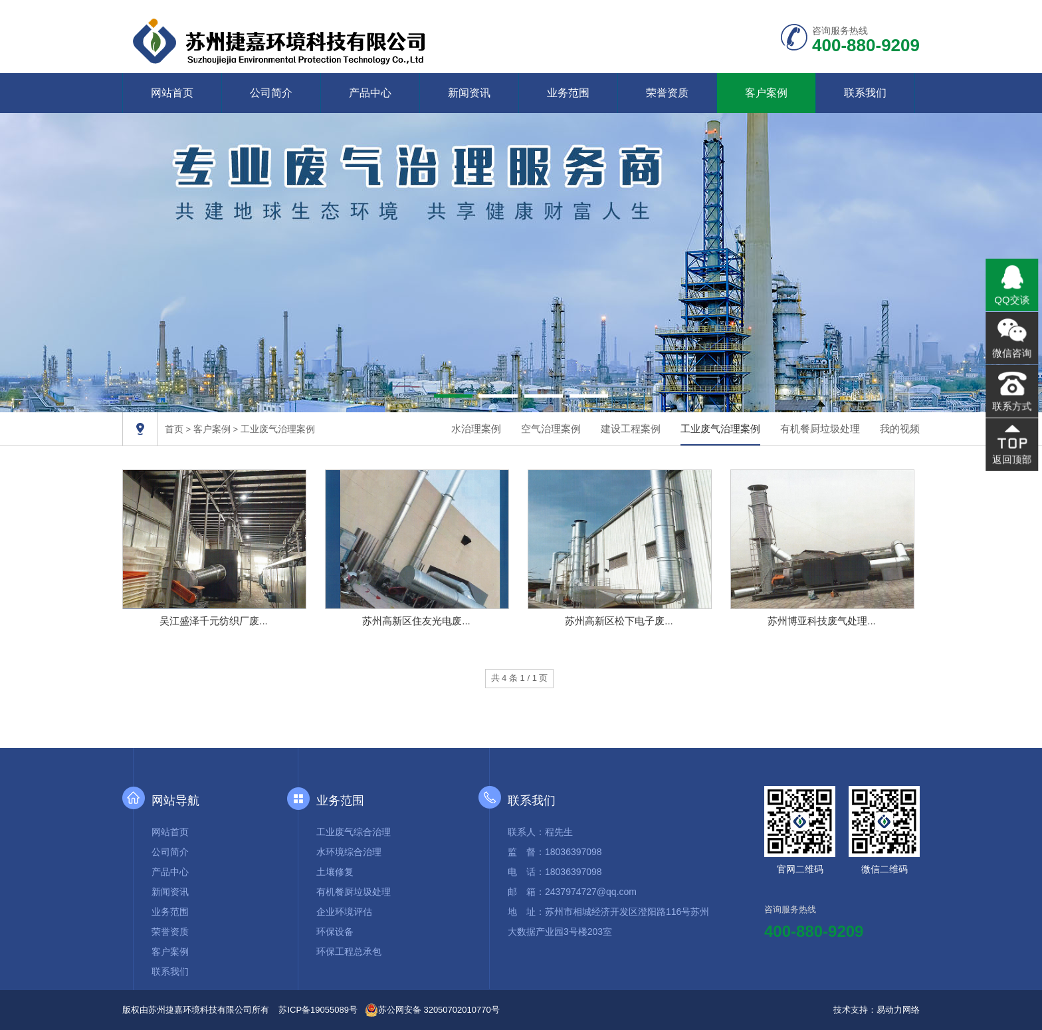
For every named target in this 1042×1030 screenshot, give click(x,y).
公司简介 (271, 92)
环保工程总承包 (348, 951)
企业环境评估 (344, 911)
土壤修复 (335, 871)
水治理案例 (476, 428)
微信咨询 (1012, 353)
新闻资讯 (469, 92)
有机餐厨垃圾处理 (820, 428)
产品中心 (370, 92)
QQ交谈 (1012, 302)
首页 (174, 429)
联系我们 (865, 92)
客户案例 (766, 92)
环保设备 (335, 931)
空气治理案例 (551, 428)
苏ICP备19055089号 (318, 1010)
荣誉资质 (667, 92)
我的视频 (900, 428)
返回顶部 (1012, 456)
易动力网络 (898, 1010)
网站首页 (172, 92)
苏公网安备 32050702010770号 (432, 1010)
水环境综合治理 (348, 851)
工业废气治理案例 (278, 429)
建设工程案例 (631, 428)
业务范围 (568, 92)
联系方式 (1012, 405)
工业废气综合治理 (353, 832)
